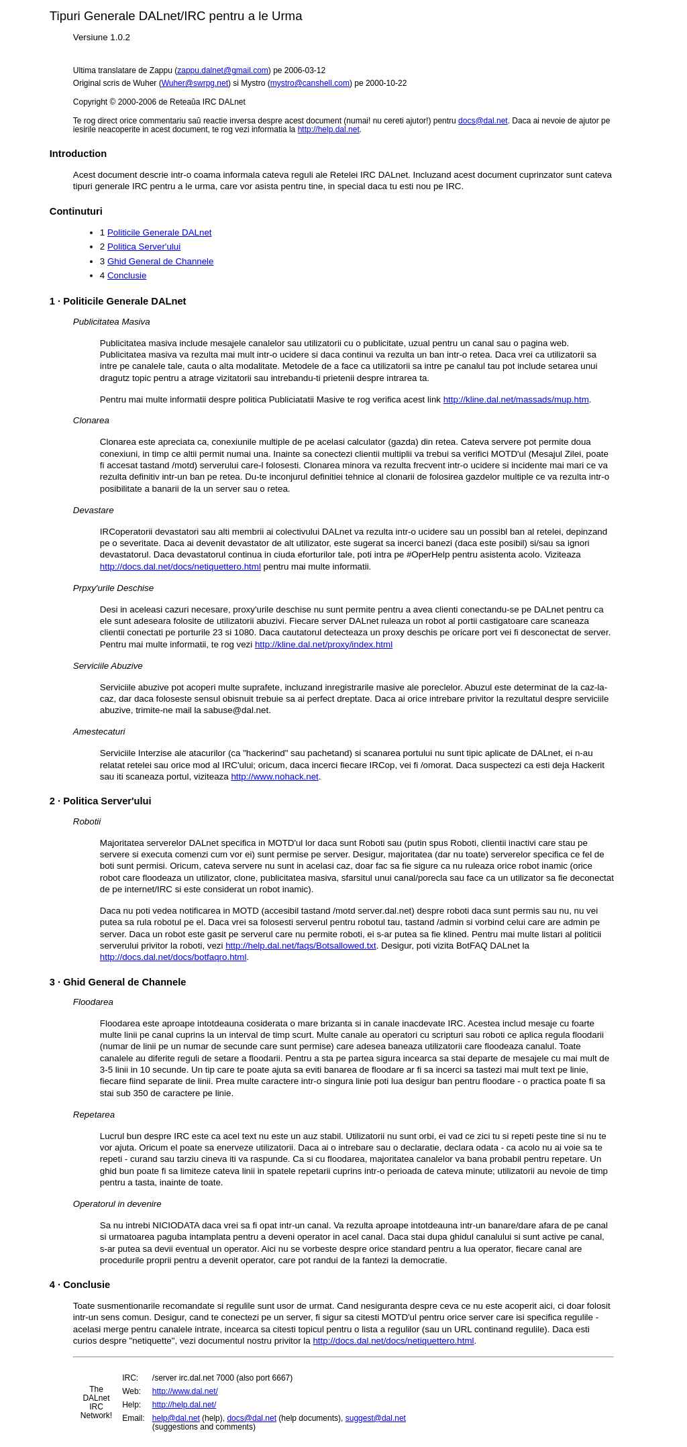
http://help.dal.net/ (184, 1404)
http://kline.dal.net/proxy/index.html (323, 644)
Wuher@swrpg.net (195, 83)
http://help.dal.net (329, 129)
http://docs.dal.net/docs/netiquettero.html (180, 566)
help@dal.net (176, 1418)
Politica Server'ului (143, 247)
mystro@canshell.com (310, 83)
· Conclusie (80, 1284)
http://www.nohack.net (274, 776)
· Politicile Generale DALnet (118, 301)
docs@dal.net (483, 120)
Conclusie (127, 275)
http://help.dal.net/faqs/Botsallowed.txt (300, 946)
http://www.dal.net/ (185, 1391)
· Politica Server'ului (101, 801)
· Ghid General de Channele (118, 982)
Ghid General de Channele (160, 261)
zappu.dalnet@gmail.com (222, 70)
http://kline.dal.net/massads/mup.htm (516, 399)
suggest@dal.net (376, 1418)
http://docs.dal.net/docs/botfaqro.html (173, 957)
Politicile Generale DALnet (159, 232)
